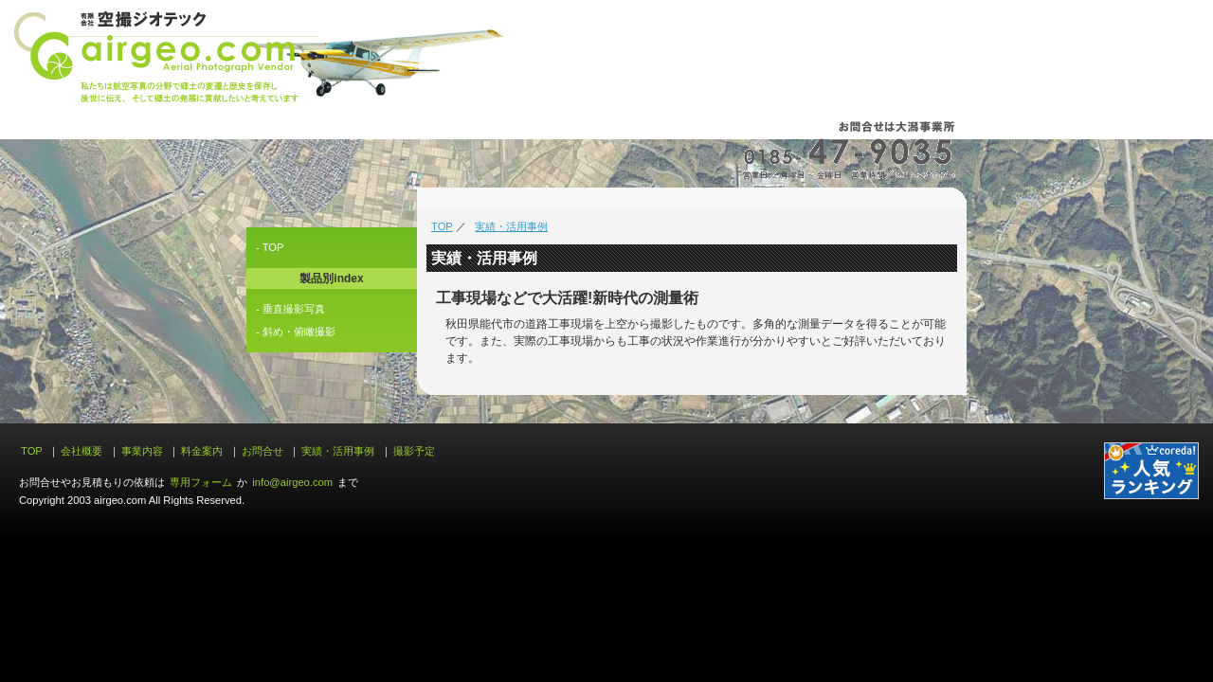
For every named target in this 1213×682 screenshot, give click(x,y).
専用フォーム (201, 482)
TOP (442, 226)
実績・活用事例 (511, 226)
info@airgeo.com (292, 482)
